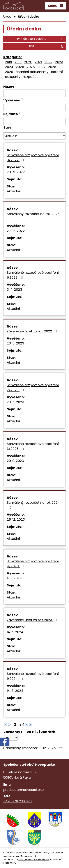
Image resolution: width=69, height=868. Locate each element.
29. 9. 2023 (15, 460)
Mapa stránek (28, 856)
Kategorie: (12, 57)
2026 (31, 67)
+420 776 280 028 (17, 801)
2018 (8, 62)
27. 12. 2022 (16, 230)
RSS (46, 46)
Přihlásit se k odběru (40, 39)
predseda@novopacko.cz (23, 790)
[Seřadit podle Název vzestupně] (16, 85)
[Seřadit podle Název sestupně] (16, 86)
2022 (48, 62)
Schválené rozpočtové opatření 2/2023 (33, 387)
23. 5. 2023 (15, 343)
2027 (41, 67)
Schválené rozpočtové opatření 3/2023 (33, 446)
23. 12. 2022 (16, 172)
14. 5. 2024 (15, 632)
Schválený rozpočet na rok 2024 (33, 504)
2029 (9, 71)
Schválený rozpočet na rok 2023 (33, 216)
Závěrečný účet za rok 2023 (33, 620)
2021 (38, 62)
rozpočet (30, 76)
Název (8, 86)
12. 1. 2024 (14, 578)
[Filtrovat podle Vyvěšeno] (34, 107)
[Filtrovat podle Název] (34, 93)
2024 (9, 67)
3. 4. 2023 (14, 289)
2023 (59, 62)
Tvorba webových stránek (33, 859)
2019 (18, 62)
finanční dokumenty (32, 71)
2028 (52, 67)
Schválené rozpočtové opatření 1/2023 (33, 275)
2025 (20, 67)
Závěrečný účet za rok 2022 (33, 331)
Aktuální (13, 191)
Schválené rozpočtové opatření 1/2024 (33, 676)
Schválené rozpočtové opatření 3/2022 (33, 157)
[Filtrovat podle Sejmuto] (34, 121)
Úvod (7, 16)
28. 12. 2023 (16, 519)
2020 (28, 62)
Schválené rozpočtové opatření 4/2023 (33, 563)
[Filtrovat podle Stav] (34, 136)
